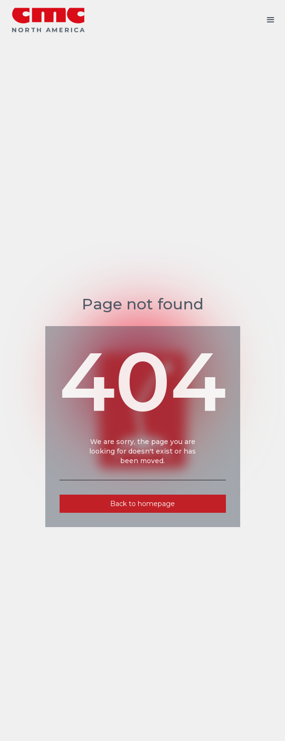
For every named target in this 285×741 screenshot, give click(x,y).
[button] (270, 20)
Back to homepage (142, 503)
